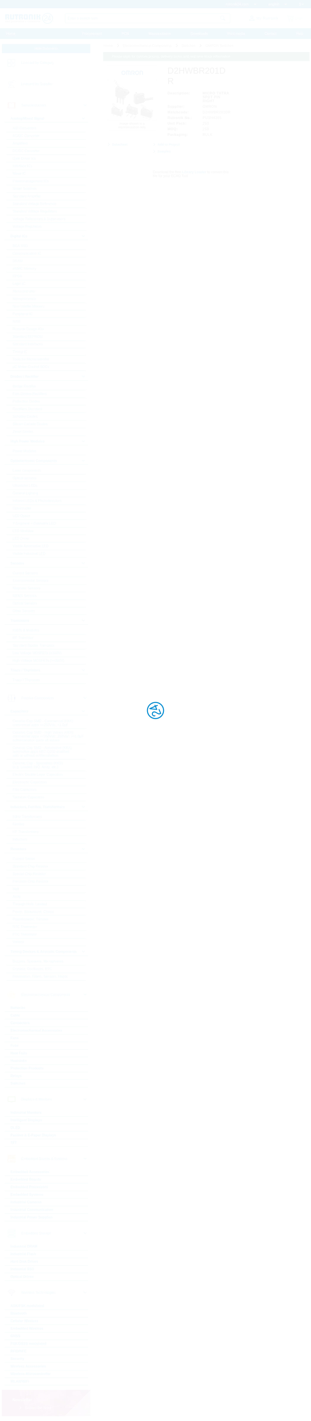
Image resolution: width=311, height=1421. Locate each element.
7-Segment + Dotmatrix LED (34, 523)
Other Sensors (24, 611)
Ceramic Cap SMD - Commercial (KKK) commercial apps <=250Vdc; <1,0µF (43, 723)
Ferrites (18, 824)
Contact (270, 33)
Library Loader (194, 172)
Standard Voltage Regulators (35, 211)
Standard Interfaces (28, 344)
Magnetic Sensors (26, 588)
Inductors (20, 839)
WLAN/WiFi (20, 1381)
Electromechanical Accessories (36, 1030)
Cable (15, 1015)
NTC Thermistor (25, 927)
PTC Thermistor (25, 934)
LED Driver (21, 538)
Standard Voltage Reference (34, 204)
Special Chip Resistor (29, 874)
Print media (236, 33)
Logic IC (19, 283)
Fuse (15, 1045)
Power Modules (24, 451)
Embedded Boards (26, 1179)
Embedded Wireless (27, 1328)
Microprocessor (24, 299)
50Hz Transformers (27, 816)
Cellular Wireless (24, 1321)
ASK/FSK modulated (27, 1306)
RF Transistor (23, 638)
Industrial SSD (22, 1269)
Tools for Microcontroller (31, 359)
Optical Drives (22, 1276)
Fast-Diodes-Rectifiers (30, 394)
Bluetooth (19, 1313)
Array (17, 896)
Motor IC (19, 173)
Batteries (18, 1008)
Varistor (18, 942)
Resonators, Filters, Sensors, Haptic (40, 976)
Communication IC (27, 253)
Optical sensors (24, 478)
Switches (18, 1083)
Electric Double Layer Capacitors (38, 774)
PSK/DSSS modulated (28, 1343)
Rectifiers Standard (27, 409)
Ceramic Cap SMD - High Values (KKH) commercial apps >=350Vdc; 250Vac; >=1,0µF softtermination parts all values (48, 736)
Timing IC (20, 352)
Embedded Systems (27, 1194)
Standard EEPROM (28, 336)
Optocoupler (22, 508)
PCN (125, 33)
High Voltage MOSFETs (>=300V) (38, 660)
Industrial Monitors (26, 1112)
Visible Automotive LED (31, 546)
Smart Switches (25, 188)
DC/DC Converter (26, 151)
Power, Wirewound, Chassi (33, 912)
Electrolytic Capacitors (30, 782)
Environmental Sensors (30, 580)
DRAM (18, 261)
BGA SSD (20, 246)
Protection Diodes (26, 401)
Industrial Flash (23, 1254)
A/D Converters (24, 128)
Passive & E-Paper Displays (33, 1135)
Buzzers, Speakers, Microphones (38, 961)
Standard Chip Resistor (30, 866)
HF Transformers (26, 832)
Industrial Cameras (26, 1202)
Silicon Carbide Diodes (30, 424)
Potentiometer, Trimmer (31, 919)
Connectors (20, 1023)
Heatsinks (19, 1061)
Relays (16, 1076)
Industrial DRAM (24, 1246)
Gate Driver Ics (24, 158)
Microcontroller (24, 291)
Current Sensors (25, 573)
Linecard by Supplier (37, 84)
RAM (17, 321)
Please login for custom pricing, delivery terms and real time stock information (171, 56)
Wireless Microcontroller (31, 1374)
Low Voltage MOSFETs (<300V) (37, 653)
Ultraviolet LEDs (25, 485)
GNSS (15, 1336)
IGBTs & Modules (26, 630)
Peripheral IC (23, 314)
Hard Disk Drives (24, 1261)
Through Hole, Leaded (30, 904)
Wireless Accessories (28, 1366)
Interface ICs (22, 166)
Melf (16, 889)
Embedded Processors (29, 1187)
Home (11, 33)
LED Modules (23, 531)
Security (17, 1359)
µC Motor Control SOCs (31, 367)
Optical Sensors (25, 603)
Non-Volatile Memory (29, 306)
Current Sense (24, 859)
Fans (15, 1038)
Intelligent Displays (26, 1120)
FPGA (17, 276)
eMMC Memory (24, 268)
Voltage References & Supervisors (39, 219)
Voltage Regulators (27, 226)
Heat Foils (19, 1053)
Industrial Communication (32, 1210)
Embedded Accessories (30, 1172)
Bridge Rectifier (24, 386)
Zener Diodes (23, 431)
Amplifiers (20, 143)
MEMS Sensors (25, 596)
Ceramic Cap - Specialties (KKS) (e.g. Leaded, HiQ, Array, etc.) (38, 765)
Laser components (27, 470)
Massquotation (160, 33)
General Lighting (25, 493)
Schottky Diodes (25, 416)
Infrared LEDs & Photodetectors (37, 501)
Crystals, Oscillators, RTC (32, 969)
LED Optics (21, 516)
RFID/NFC (19, 1351)
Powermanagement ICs (31, 181)
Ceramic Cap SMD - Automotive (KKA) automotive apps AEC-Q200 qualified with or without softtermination (42, 751)
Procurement (92, 33)
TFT (14, 1143)
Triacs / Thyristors (26, 680)
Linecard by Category (37, 63)
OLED (15, 1127)
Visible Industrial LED (29, 553)
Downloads (199, 33)
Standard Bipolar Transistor (34, 645)
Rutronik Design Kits (28, 329)
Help (299, 33)
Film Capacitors (25, 789)
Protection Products (27, 1068)
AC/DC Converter (26, 136)
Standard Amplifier (27, 196)
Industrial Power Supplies (32, 1217)
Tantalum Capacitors (28, 797)
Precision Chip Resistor (31, 881)
